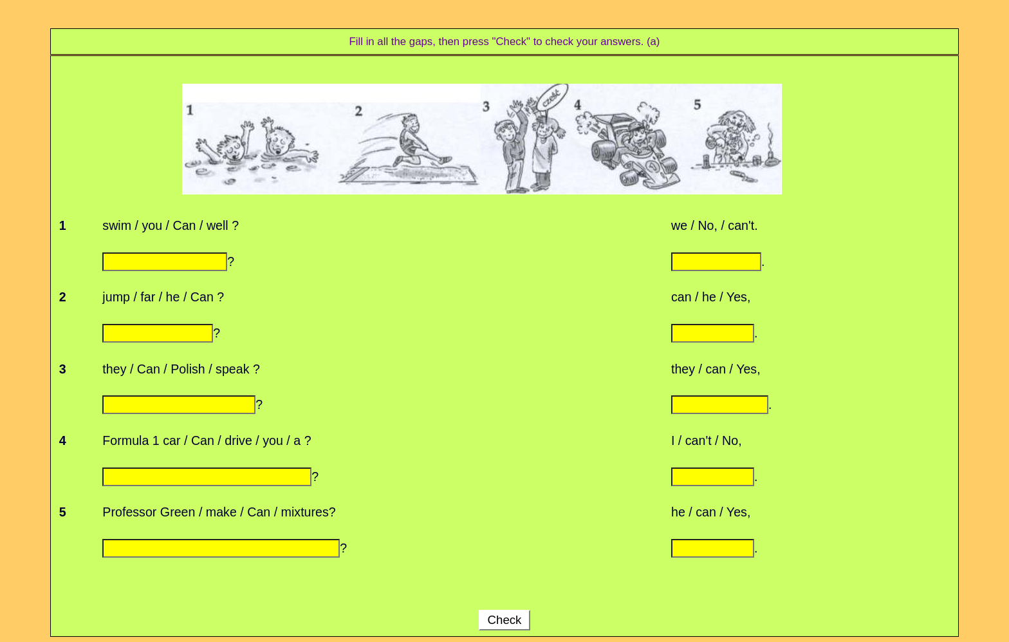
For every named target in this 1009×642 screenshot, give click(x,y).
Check (504, 620)
